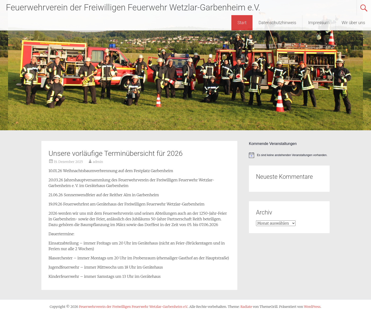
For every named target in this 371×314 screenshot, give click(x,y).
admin (98, 162)
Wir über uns (353, 22)
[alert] (289, 155)
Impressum (319, 22)
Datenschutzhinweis (277, 22)
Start (241, 22)
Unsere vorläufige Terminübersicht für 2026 (116, 153)
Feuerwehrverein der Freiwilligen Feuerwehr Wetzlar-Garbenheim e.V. (133, 8)
